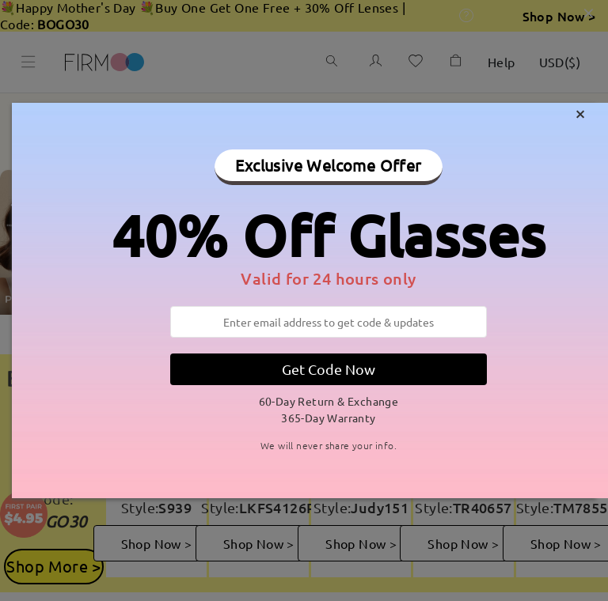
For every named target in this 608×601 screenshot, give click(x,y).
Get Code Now (328, 369)
